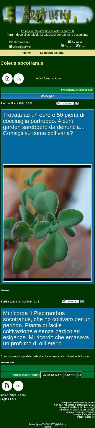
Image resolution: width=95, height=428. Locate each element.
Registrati (75, 42)
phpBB (41, 424)
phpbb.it (47, 427)
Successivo (85, 89)
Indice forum (43, 78)
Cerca (66, 46)
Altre (58, 78)
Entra (80, 46)
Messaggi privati (20, 46)
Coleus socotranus (21, 63)
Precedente (68, 89)
